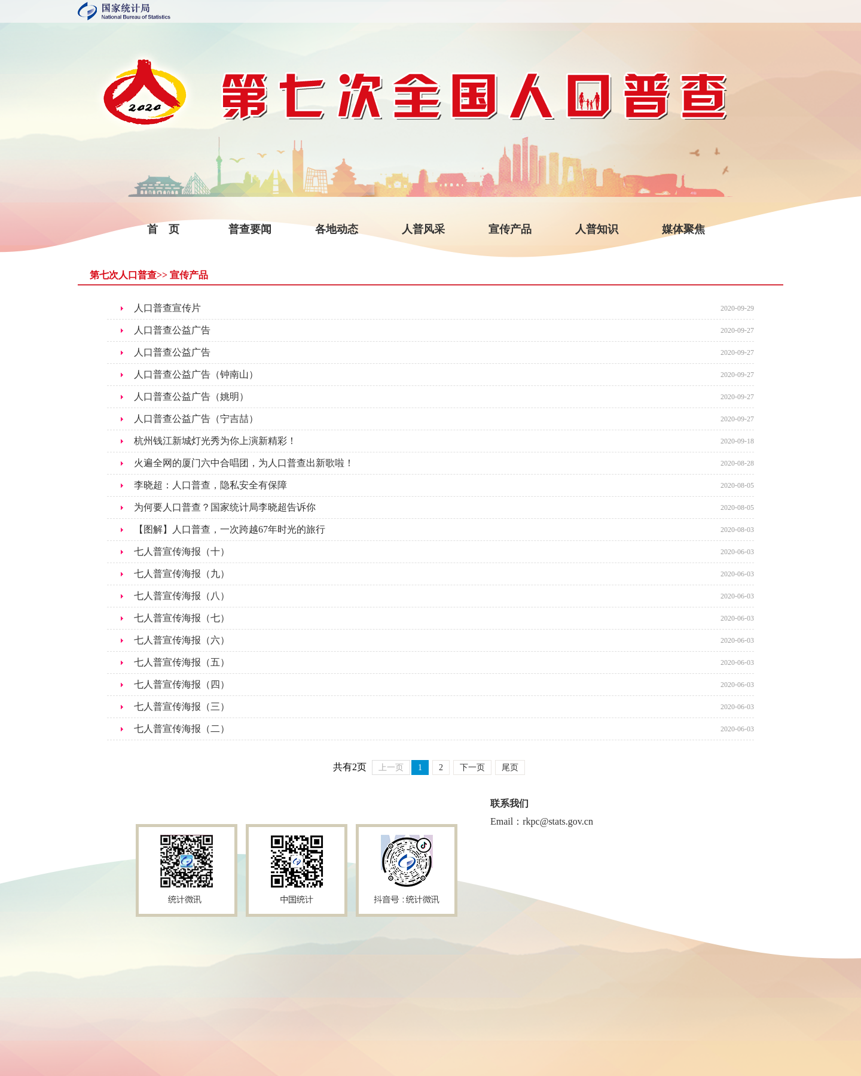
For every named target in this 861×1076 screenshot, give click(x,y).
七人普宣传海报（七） (182, 618)
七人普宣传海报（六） (182, 640)
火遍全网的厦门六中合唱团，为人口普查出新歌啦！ (244, 463)
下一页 (472, 767)
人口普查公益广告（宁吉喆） (196, 419)
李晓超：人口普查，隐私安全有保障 (210, 485)
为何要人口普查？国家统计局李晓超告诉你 (225, 507)
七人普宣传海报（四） (182, 684)
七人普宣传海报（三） (182, 706)
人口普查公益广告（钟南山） (196, 374)
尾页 (510, 767)
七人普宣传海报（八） (182, 596)
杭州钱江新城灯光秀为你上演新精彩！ (215, 441)
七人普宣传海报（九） (182, 574)
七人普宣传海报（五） (182, 662)
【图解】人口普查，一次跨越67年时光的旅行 (229, 529)
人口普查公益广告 (172, 330)
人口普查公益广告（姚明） (191, 396)
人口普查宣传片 (167, 308)
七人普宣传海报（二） (182, 729)
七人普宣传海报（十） (182, 551)
